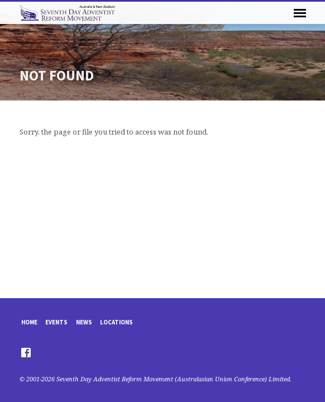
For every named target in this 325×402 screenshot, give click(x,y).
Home (29, 322)
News (84, 322)
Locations (116, 322)
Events (56, 322)
